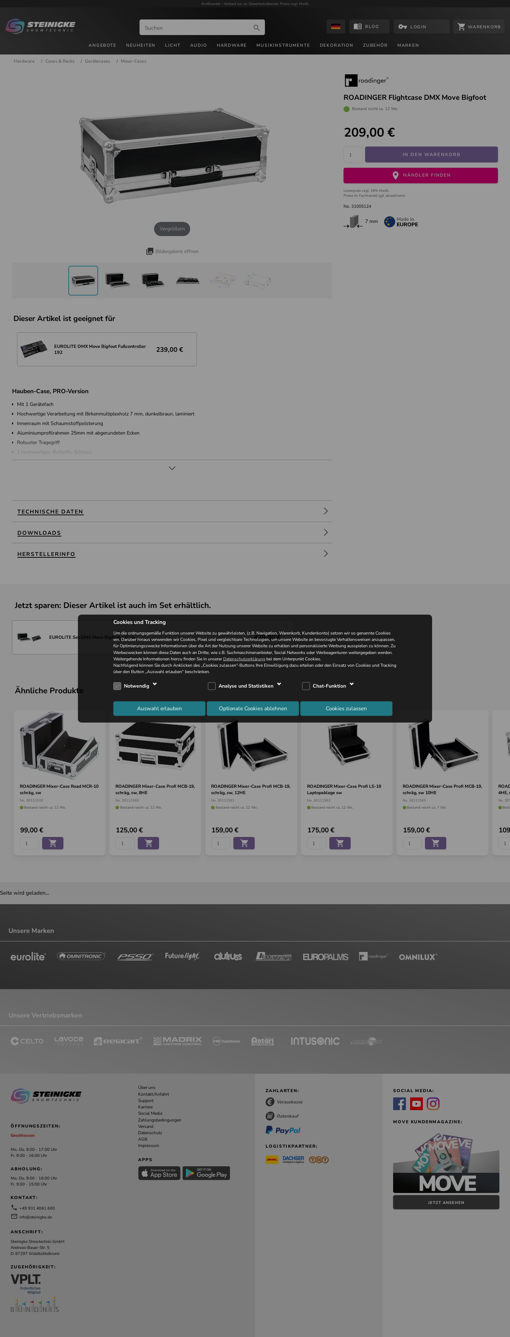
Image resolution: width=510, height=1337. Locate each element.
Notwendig (136, 686)
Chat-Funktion (329, 686)
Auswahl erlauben (159, 708)
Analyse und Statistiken (246, 686)
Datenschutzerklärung (244, 658)
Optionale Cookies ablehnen (253, 708)
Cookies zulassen (346, 708)
